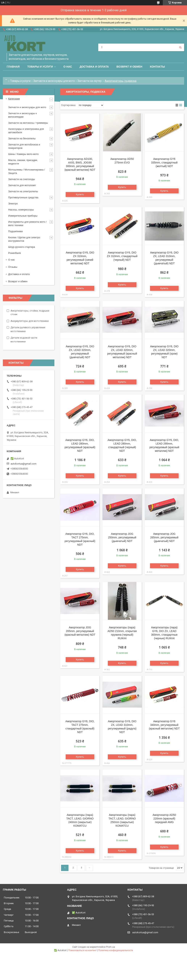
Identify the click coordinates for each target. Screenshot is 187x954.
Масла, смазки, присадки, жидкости (23, 162)
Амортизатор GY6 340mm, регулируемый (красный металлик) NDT (164, 725)
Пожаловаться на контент (82, 950)
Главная (13, 66)
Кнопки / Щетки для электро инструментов (24, 239)
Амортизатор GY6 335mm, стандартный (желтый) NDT (164, 162)
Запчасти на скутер (89, 80)
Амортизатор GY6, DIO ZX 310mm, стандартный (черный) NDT (122, 256)
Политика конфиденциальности (115, 950)
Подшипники (15, 231)
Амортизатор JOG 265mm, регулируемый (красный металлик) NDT (79, 631)
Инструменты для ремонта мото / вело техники (27, 223)
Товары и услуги (40, 66)
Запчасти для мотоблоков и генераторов (24, 146)
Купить (80, 194)
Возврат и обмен (129, 66)
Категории (14, 98)
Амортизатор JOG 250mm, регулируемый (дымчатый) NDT (122, 537)
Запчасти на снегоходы (21, 179)
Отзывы (12, 266)
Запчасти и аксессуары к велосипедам (22, 115)
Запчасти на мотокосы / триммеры (28, 122)
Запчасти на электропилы (23, 191)
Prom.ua (110, 947)
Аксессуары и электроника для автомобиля (26, 131)
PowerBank (14, 253)
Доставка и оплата (94, 66)
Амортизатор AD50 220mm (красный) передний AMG (164, 818)
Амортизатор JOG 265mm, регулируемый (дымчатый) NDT (164, 537)
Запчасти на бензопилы (21, 138)
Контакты (157, 66)
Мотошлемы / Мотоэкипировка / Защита (26, 171)
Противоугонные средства (23, 197)
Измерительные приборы (22, 215)
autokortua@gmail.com (23, 463)
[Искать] (180, 47)
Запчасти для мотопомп (22, 185)
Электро (13, 203)
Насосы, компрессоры (21, 209)
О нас (67, 66)
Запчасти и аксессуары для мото (54, 80)
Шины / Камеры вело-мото (23, 154)
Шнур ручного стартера (21, 246)
